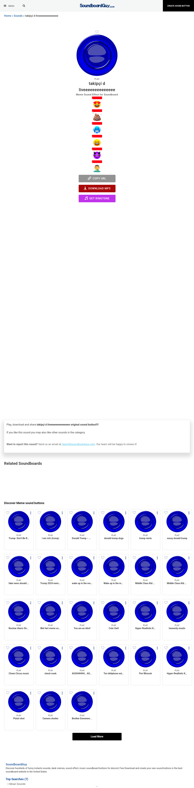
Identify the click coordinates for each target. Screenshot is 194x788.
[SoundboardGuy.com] (97, 5)
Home (7, 15)
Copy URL (97, 178)
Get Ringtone (97, 198)
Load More (97, 736)
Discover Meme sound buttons (24, 503)
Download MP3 (97, 188)
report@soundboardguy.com (78, 444)
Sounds (18, 15)
